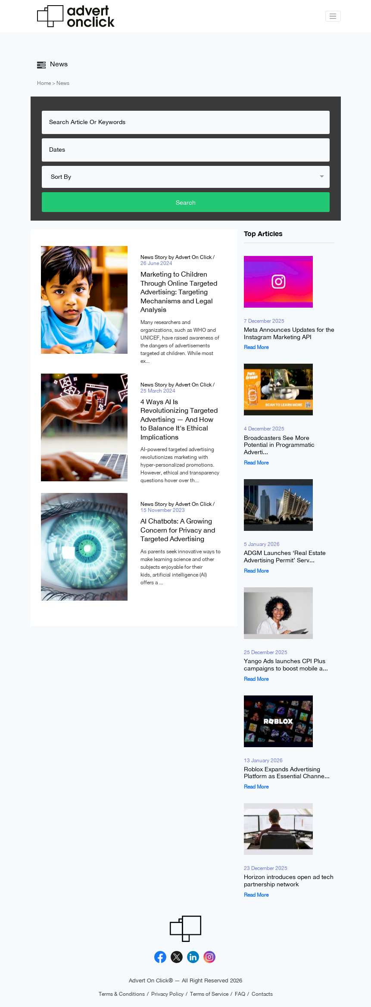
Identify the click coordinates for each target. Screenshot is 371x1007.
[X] (176, 957)
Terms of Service (209, 994)
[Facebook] (160, 957)
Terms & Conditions (122, 994)
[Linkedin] (193, 957)
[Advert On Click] (76, 16)
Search (186, 202)
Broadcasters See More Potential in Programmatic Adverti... (279, 445)
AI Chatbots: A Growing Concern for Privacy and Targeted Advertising (177, 530)
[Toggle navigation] (333, 16)
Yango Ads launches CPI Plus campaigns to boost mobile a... (286, 665)
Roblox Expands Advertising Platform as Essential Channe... (287, 773)
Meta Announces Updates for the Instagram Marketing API (289, 333)
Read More (256, 348)
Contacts (262, 994)
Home (44, 83)
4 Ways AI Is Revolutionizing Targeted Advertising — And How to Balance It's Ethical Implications (179, 419)
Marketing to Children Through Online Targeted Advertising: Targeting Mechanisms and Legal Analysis (178, 292)
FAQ (240, 994)
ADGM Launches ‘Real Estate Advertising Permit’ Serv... (285, 557)
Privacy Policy (167, 994)
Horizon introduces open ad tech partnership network (289, 881)
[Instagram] (209, 957)
